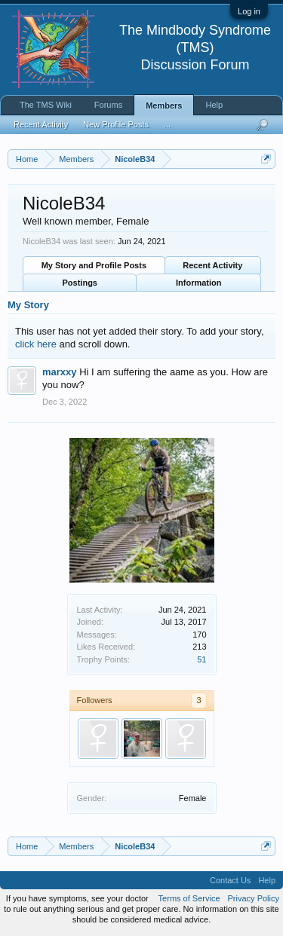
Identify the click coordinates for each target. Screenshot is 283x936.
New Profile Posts (116, 124)
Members (164, 105)
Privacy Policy (253, 898)
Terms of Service (189, 898)
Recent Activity (212, 265)
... (167, 124)
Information (199, 282)
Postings (80, 282)
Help (214, 104)
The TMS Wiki (46, 104)
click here (36, 344)
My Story (28, 304)
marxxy (59, 372)
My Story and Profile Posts (94, 265)
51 (201, 659)
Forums (108, 104)
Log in (249, 11)
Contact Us (230, 880)
